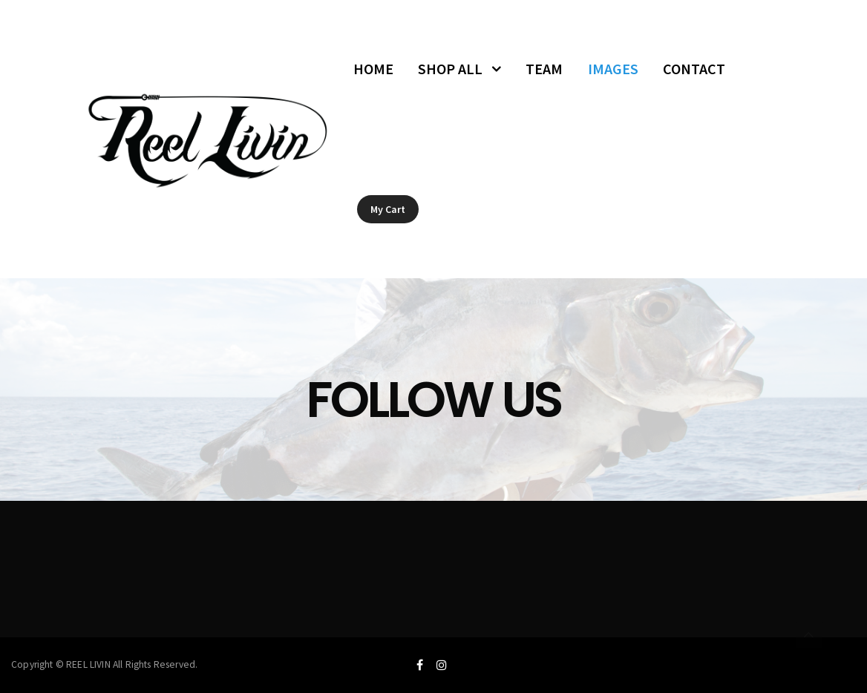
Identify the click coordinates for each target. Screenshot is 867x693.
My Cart (387, 209)
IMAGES (613, 68)
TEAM (544, 68)
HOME (373, 68)
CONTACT (694, 68)
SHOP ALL (450, 68)
